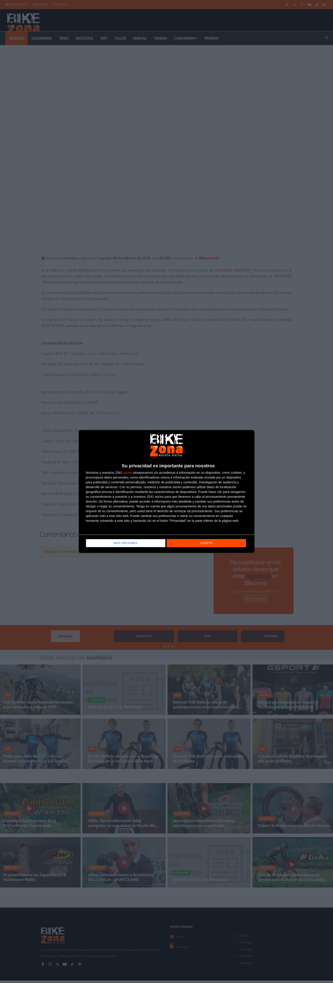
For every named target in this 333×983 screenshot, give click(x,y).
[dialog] (167, 491)
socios (127, 472)
